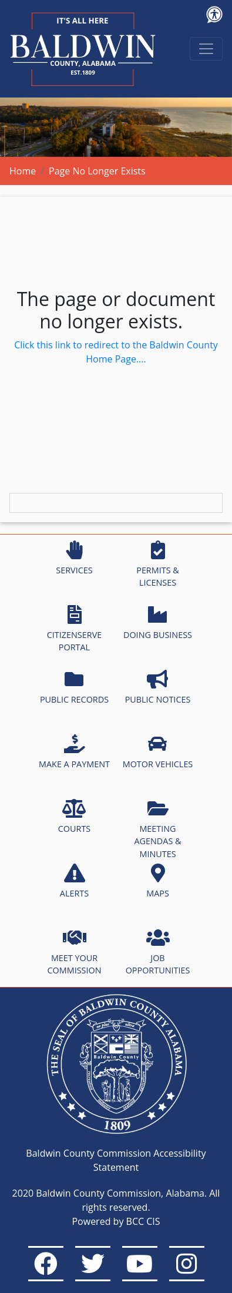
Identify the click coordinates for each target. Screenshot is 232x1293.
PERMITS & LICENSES (157, 564)
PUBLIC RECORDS (74, 687)
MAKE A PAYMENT (74, 752)
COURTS (74, 816)
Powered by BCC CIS (116, 1221)
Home (22, 170)
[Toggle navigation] (206, 49)
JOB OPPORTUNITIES (158, 952)
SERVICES (74, 558)
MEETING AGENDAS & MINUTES (157, 829)
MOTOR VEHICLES (158, 752)
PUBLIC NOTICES (158, 687)
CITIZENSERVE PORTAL (74, 629)
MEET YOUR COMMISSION (75, 952)
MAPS (157, 881)
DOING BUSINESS (157, 622)
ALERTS (74, 881)
